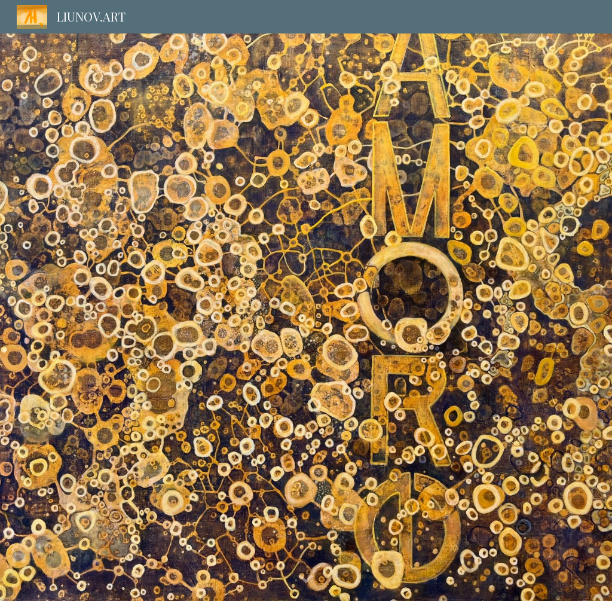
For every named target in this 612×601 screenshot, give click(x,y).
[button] (306, 579)
